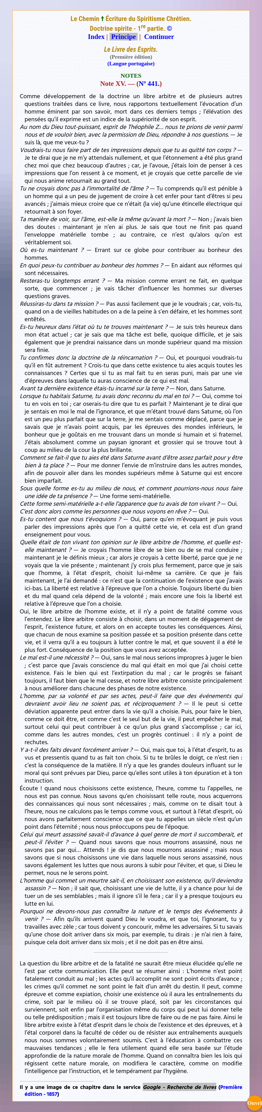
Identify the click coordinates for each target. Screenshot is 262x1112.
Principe (124, 37)
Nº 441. (149, 83)
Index (96, 37)
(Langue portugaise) (131, 63)
